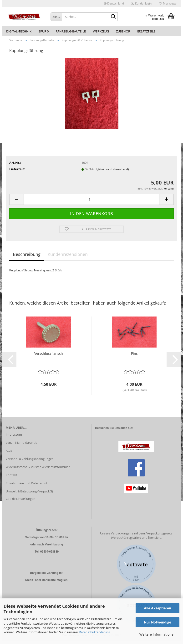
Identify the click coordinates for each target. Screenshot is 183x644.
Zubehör (123, 31)
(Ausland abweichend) (115, 172)
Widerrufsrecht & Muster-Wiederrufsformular (38, 469)
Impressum (14, 437)
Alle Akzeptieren (157, 608)
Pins (134, 356)
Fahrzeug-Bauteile (71, 31)
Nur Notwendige (157, 622)
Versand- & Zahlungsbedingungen (30, 461)
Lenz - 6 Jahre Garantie (21, 445)
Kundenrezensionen (68, 257)
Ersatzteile (146, 31)
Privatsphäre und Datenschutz (27, 486)
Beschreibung (27, 257)
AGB (9, 453)
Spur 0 (44, 31)
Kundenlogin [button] (141, 3)
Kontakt (11, 477)
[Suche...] (56, 16)
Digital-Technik (18, 31)
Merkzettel (168, 3)
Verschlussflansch (48, 356)
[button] (113, 3)
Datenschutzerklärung (94, 632)
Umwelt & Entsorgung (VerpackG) (29, 494)
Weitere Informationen (157, 634)
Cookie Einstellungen (20, 501)
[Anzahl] (91, 202)
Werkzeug (101, 31)
